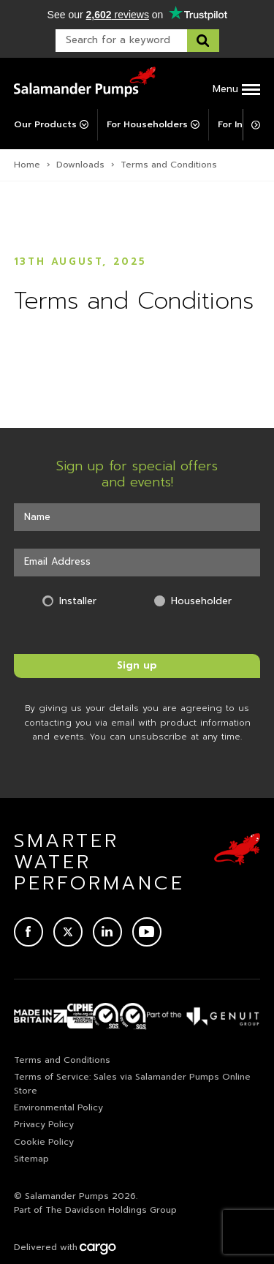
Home (27, 164)
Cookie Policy (44, 1141)
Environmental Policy (58, 1107)
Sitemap (31, 1158)
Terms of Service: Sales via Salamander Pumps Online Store (132, 1083)
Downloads (80, 164)
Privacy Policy (44, 1124)
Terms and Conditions (62, 1059)
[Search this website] (203, 40)
